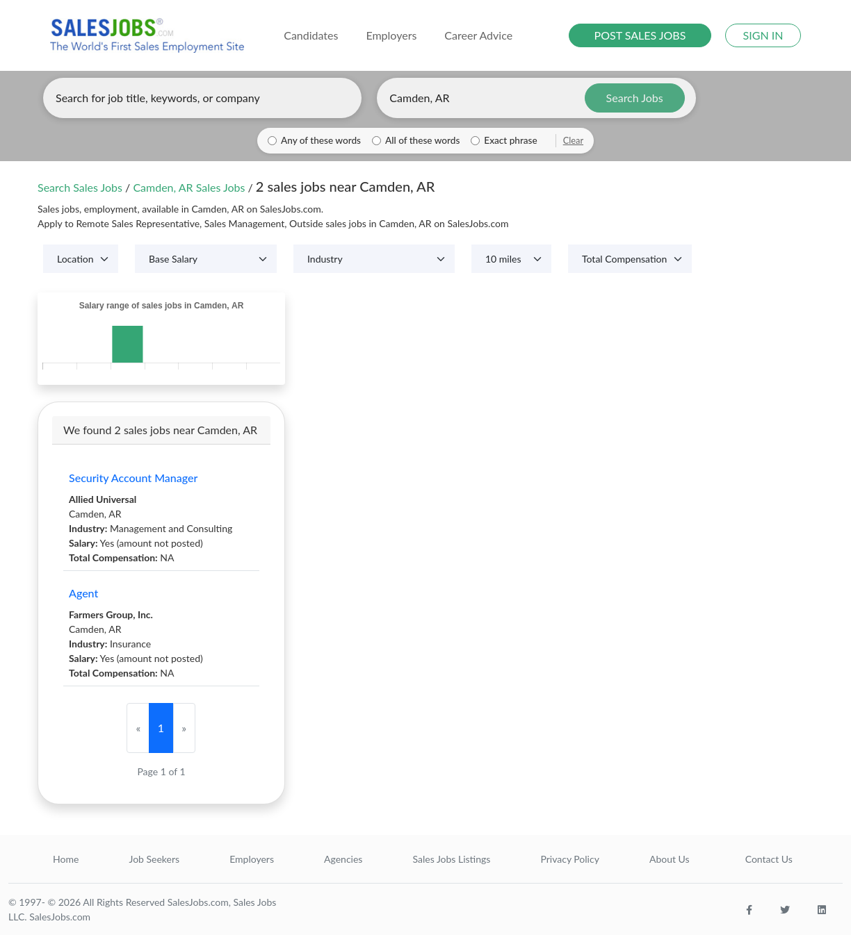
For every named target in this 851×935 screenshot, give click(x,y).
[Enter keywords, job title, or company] (202, 98)
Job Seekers (154, 859)
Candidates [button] (311, 35)
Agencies (343, 859)
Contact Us (769, 859)
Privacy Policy (569, 859)
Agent (83, 592)
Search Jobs (634, 97)
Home (66, 859)
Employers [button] (391, 35)
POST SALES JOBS (640, 35)
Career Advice (478, 35)
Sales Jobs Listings (451, 859)
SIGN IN (763, 35)
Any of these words (321, 140)
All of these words (422, 140)
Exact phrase (510, 140)
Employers (251, 859)
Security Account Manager (133, 477)
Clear (573, 140)
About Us (669, 859)
